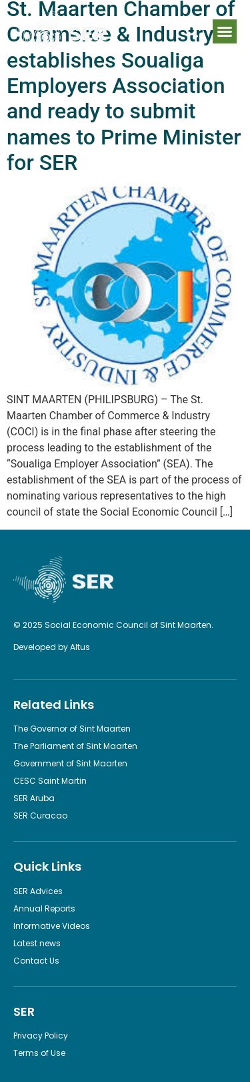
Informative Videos (51, 926)
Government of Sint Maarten (70, 763)
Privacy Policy (40, 1035)
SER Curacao (40, 815)
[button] (225, 31)
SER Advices (38, 891)
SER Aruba (34, 798)
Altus (80, 647)
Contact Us (36, 960)
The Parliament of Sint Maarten (75, 746)
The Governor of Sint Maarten (72, 728)
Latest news (37, 943)
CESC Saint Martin (50, 780)
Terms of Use (39, 1053)
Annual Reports (44, 908)
